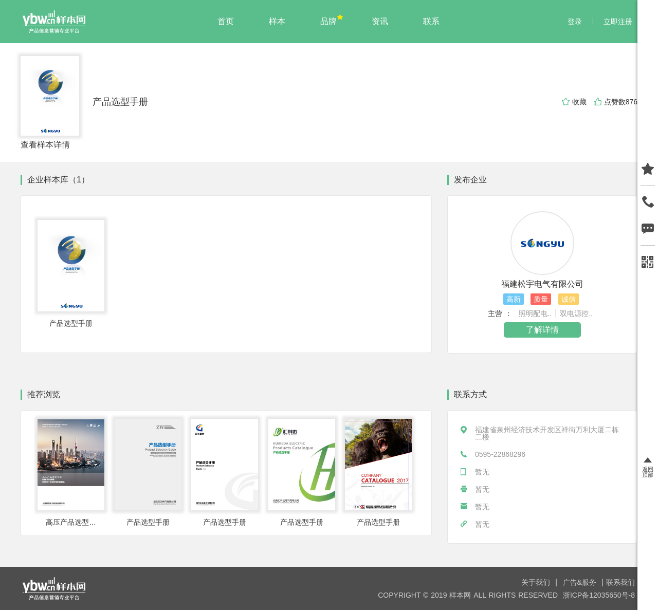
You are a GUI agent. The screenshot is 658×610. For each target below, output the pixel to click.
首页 (225, 21)
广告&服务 (581, 582)
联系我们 (620, 582)
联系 (431, 21)
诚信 (568, 299)
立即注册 (618, 21)
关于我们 (537, 582)
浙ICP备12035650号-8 (599, 595)
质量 (541, 299)
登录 (575, 21)
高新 (513, 299)
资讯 (380, 21)
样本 (277, 21)
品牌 (328, 21)
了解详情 (542, 329)
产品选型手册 (120, 101)
